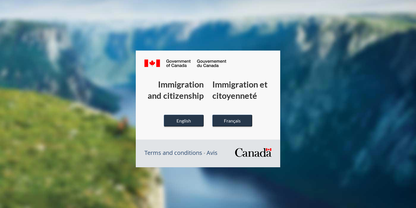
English (184, 120)
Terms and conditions (173, 153)
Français (232, 120)
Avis (212, 153)
